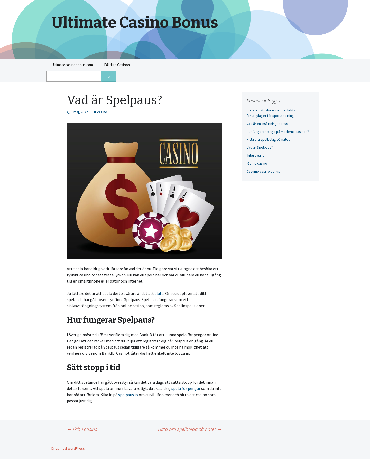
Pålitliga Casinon (117, 64)
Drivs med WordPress (68, 448)
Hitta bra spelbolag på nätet (190, 429)
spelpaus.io (128, 394)
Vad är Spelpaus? (260, 147)
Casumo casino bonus (263, 171)
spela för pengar (185, 388)
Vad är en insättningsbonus (267, 123)
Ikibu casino (82, 429)
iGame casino (257, 163)
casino (102, 112)
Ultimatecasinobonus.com (72, 64)
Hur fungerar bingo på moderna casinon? (278, 131)
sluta (159, 293)
